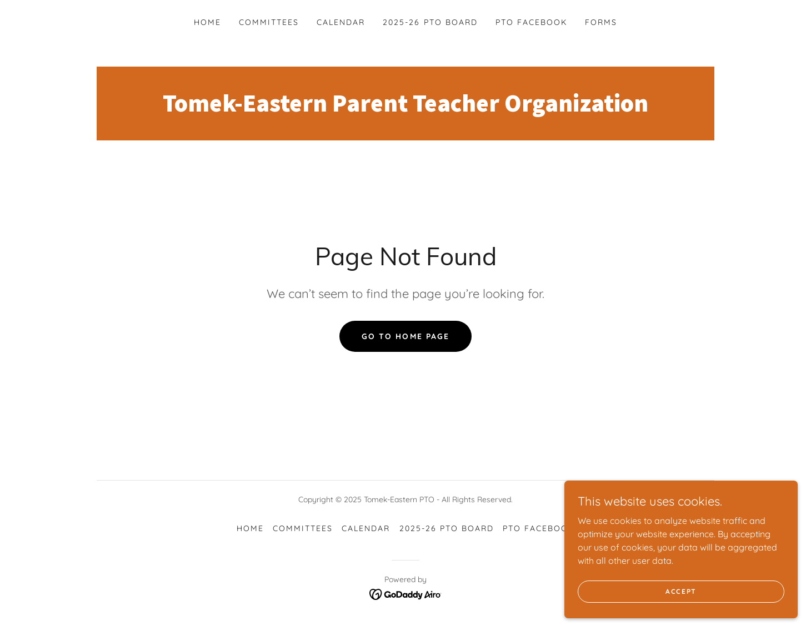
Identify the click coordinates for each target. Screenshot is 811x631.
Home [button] (250, 528)
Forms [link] (601, 22)
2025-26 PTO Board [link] (430, 22)
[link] (405, 108)
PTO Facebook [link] (531, 22)
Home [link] (207, 22)
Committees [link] (269, 22)
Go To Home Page (405, 336)
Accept (686, 591)
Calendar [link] (341, 22)
